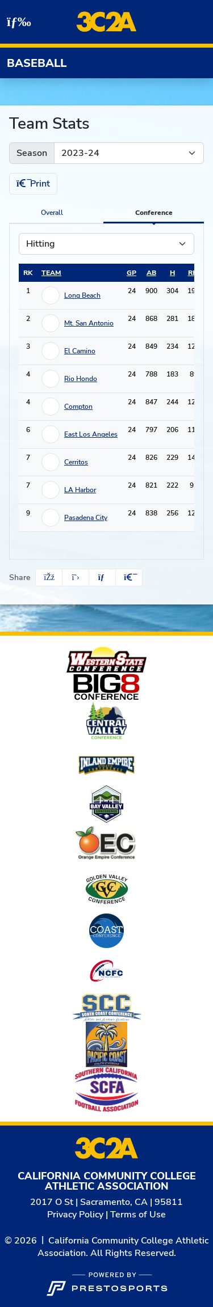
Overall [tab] (52, 212)
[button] (129, 577)
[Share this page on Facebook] (48, 577)
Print (33, 183)
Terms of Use (138, 1214)
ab (151, 272)
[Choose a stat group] (106, 244)
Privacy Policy (75, 1214)
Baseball (36, 63)
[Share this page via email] (102, 577)
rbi (193, 272)
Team (51, 272)
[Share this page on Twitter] (75, 577)
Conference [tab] (154, 212)
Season (31, 153)
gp (131, 272)
